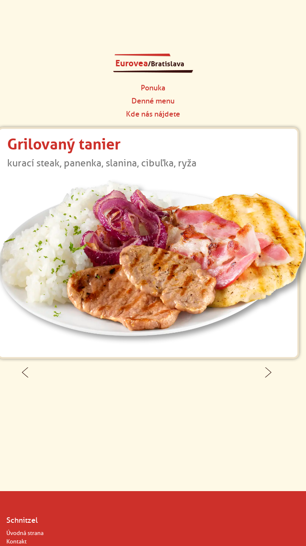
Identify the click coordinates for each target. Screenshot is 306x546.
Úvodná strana (25, 533)
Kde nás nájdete (153, 114)
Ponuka (153, 87)
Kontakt (16, 541)
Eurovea (149, 63)
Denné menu (153, 101)
